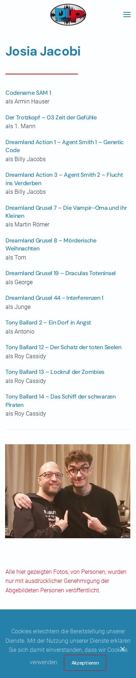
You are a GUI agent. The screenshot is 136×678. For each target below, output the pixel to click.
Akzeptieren (85, 662)
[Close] (122, 649)
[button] (127, 14)
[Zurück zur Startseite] (68, 14)
